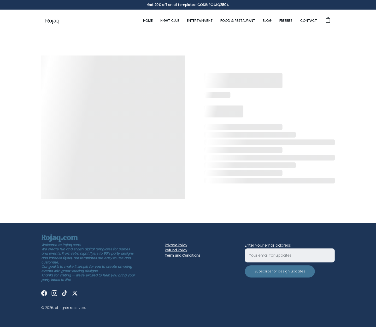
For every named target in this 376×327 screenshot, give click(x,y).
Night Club (169, 20)
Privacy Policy (176, 245)
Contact (308, 20)
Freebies (286, 20)
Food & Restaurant (237, 20)
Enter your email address (268, 249)
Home (148, 20)
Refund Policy (176, 250)
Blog (267, 20)
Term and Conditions (182, 255)
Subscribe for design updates (279, 274)
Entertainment (200, 20)
